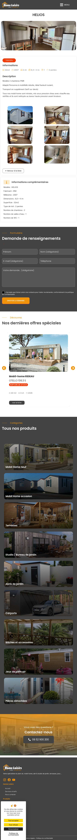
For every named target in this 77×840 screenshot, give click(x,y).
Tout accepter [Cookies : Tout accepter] (13, 821)
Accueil (7, 788)
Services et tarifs (11, 791)
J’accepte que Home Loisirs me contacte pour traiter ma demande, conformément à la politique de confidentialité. (38, 293)
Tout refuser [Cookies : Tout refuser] (13, 825)
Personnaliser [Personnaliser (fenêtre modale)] (13, 829)
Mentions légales (29, 838)
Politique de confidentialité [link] (13, 834)
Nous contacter (10, 794)
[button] (65, 5)
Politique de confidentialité (44, 838)
